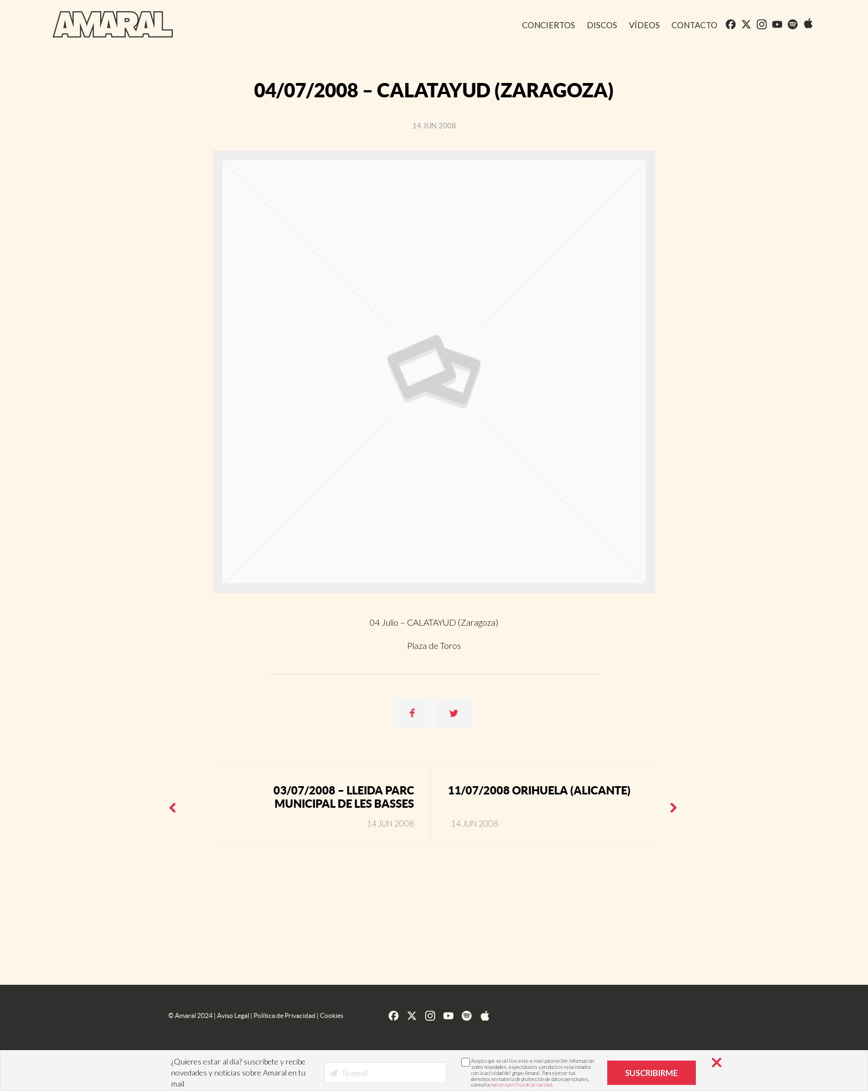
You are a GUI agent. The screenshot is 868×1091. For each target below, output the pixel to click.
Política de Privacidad (285, 1015)
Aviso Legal (233, 1015)
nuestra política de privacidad (521, 1085)
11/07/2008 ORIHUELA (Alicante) (539, 790)
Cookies (331, 1015)
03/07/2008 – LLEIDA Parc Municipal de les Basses (343, 797)
